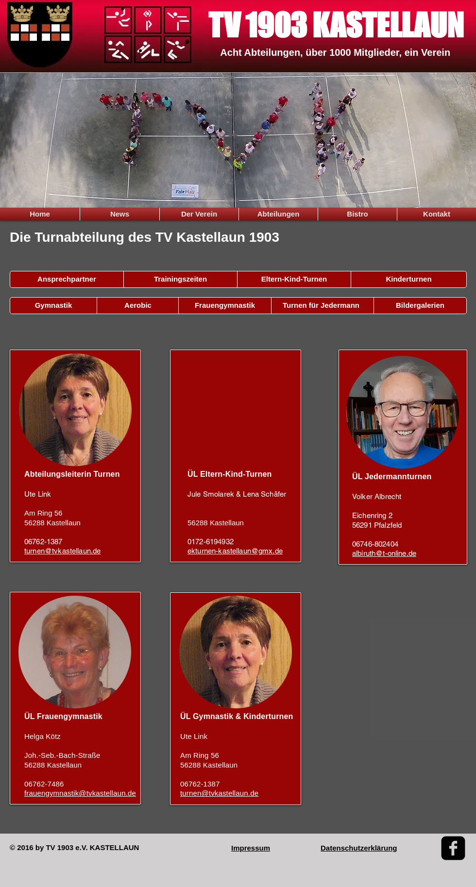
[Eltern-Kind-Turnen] (294, 279)
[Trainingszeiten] (180, 279)
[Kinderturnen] (409, 279)
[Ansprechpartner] (67, 279)
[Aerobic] (138, 305)
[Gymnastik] (53, 305)
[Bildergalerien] (420, 305)
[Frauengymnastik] (225, 305)
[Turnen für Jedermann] (321, 305)
